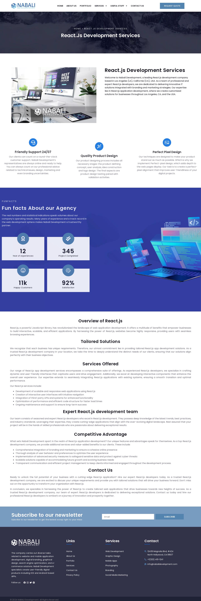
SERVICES (101, 5)
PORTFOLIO (85, 5)
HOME (60, 5)
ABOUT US (71, 5)
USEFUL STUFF (118, 5)
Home (77, 30)
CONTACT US (137, 5)
